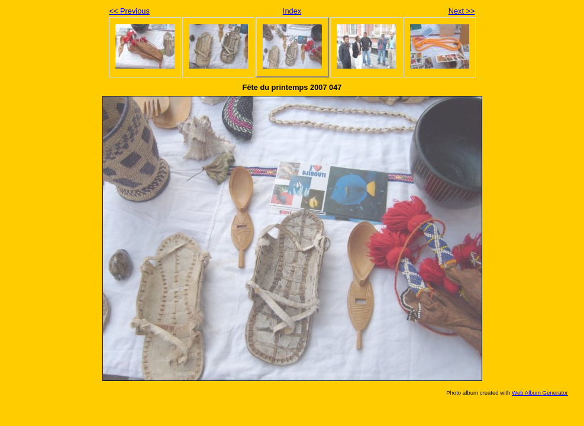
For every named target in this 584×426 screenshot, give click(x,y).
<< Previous (129, 11)
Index (292, 11)
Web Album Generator (540, 392)
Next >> (462, 11)
